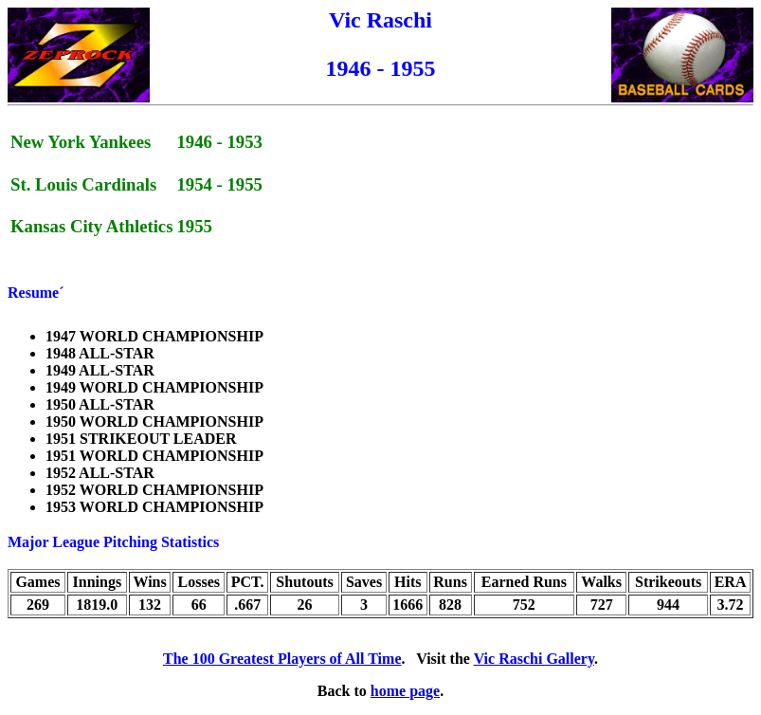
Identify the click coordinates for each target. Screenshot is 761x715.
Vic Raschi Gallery (534, 659)
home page (405, 691)
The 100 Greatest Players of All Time (282, 659)
